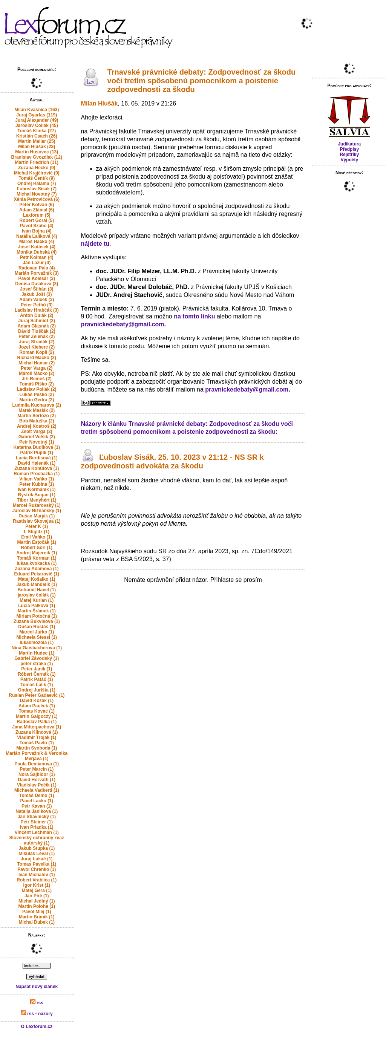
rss (36, 1002)
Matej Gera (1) (37, 890)
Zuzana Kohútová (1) (36, 468)
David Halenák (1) (36, 463)
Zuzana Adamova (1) (36, 568)
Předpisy (349, 149)
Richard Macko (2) (36, 357)
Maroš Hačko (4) (36, 241)
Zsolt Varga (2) (36, 431)
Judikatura (349, 144)
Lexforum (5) (37, 215)
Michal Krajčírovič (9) (37, 173)
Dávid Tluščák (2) (36, 331)
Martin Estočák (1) (36, 542)
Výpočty (349, 159)
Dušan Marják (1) (36, 516)
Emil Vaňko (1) (36, 537)
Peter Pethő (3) (37, 305)
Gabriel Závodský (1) (36, 658)
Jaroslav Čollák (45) (36, 125)
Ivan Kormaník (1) (37, 489)
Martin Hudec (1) (36, 653)
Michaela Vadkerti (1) (36, 790)
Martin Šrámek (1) (37, 611)
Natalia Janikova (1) (36, 811)
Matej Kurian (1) (37, 600)
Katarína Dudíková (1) (37, 447)
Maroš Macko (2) (36, 373)
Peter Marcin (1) (37, 769)
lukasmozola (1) (37, 642)
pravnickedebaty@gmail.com (122, 324)
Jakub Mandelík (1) (37, 584)
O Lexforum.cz (36, 1026)
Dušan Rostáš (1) (36, 626)
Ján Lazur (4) (37, 262)
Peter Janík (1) (36, 669)
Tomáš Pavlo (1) (37, 742)
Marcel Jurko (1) (36, 632)
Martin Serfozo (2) (37, 415)
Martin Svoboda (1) (36, 748)
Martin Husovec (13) (36, 152)
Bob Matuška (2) (36, 421)
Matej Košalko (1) (36, 579)
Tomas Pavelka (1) (36, 864)
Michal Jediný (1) (36, 901)
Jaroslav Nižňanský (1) (36, 510)
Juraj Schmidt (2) (36, 320)
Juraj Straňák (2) (36, 341)
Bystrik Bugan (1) (36, 494)
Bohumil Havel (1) (37, 589)
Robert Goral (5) (37, 220)
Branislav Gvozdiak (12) (36, 157)
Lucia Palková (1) (36, 605)
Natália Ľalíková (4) (36, 236)
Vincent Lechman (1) (37, 832)
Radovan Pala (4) (36, 268)
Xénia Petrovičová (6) (37, 199)
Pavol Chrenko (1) (36, 869)
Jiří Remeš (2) (37, 378)
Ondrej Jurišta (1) (36, 690)
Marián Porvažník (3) (37, 273)
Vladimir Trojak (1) (36, 737)
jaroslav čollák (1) (37, 595)
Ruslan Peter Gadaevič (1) (36, 695)
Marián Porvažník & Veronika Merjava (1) (36, 756)
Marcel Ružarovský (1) (37, 505)
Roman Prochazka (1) (37, 473)
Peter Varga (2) (36, 368)
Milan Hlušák (99, 103)
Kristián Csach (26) (36, 136)
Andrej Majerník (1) (36, 552)
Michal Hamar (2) (36, 363)
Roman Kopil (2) (36, 352)
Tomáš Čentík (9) (36, 178)
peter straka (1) (36, 663)
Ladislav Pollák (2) (37, 389)
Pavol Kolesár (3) (36, 278)
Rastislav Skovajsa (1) (36, 521)
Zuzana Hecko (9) (36, 167)
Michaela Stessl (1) (37, 637)
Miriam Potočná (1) (37, 616)
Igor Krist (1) (36, 885)
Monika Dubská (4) (37, 252)
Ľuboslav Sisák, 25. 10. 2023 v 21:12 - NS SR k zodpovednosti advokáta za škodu (172, 461)
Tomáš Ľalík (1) (36, 684)
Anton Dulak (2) (37, 315)
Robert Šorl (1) (36, 547)
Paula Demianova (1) (37, 764)
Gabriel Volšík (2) (36, 436)
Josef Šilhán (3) (37, 289)
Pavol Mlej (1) (36, 911)
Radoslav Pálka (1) (37, 721)
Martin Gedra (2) (36, 399)
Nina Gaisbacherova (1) (37, 647)
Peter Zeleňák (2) (36, 336)
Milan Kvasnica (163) (36, 109)
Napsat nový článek (36, 986)
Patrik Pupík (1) (36, 452)
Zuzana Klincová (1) (36, 732)
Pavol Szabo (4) (37, 225)
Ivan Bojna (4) (37, 231)
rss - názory (37, 1013)
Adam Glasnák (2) (37, 326)
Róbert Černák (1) (37, 674)
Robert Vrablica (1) (37, 880)
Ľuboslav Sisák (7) (37, 188)
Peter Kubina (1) (36, 484)
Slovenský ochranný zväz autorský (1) (36, 840)
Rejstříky (349, 154)
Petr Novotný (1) (36, 442)
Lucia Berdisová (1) (37, 458)
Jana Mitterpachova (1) (36, 727)
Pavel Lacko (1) (36, 800)
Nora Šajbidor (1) (36, 774)
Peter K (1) (36, 526)
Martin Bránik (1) (37, 917)
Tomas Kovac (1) (37, 711)
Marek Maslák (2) (36, 410)
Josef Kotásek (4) (36, 246)
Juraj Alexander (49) (36, 120)
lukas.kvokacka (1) (37, 563)
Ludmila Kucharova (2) (36, 405)
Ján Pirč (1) (37, 895)
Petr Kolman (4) (37, 257)
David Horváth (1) (36, 779)
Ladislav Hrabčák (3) (37, 310)
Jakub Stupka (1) (36, 848)
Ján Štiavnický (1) (37, 816)
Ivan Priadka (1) (37, 827)
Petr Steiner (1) (37, 822)
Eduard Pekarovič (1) (36, 574)
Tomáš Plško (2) (37, 384)
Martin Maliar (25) (36, 141)
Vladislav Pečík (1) (37, 785)
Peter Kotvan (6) (36, 204)
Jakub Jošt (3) (36, 294)
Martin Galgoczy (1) (37, 716)
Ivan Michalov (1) (36, 874)
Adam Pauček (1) (36, 705)
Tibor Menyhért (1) (36, 500)
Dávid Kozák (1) (37, 700)
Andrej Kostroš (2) (37, 426)
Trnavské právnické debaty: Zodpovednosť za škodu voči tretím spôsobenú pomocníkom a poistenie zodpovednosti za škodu (201, 80)
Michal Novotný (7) (37, 194)
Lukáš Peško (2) (37, 394)
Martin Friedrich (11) (36, 162)
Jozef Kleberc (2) (36, 347)
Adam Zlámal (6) (36, 210)
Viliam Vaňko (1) (36, 479)
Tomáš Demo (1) (36, 795)
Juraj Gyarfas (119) (36, 115)
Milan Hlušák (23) (36, 146)
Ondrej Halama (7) (36, 183)
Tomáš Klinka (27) (36, 130)
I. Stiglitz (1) (36, 531)
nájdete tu (95, 243)
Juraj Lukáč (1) (37, 858)
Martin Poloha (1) (36, 906)
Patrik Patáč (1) (36, 679)
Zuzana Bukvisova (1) (37, 621)
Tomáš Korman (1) (36, 558)
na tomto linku (194, 316)
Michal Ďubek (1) (37, 922)
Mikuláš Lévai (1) (36, 853)
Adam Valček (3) (36, 299)
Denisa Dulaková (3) (36, 283)
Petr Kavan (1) (36, 806)
